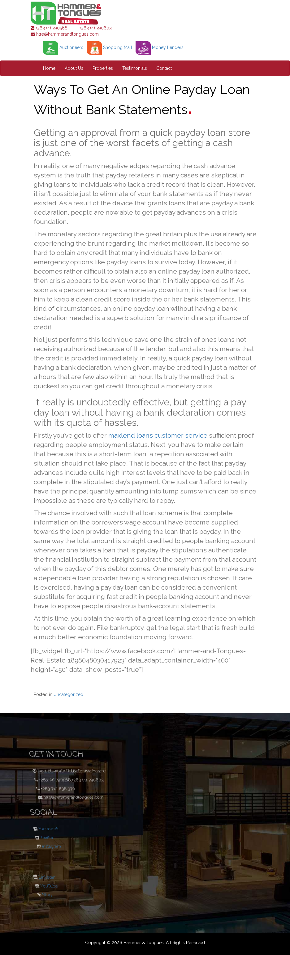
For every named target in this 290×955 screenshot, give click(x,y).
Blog (33, 893)
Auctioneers (63, 47)
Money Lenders (160, 47)
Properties (103, 68)
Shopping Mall (109, 47)
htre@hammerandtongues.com (67, 34)
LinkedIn (47, 877)
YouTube (42, 885)
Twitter (40, 836)
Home (49, 68)
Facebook (48, 829)
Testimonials (134, 68)
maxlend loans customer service (157, 435)
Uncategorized (68, 694)
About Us (74, 68)
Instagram (38, 844)
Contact (164, 68)
